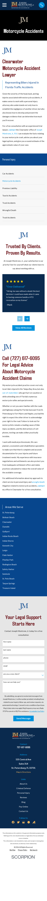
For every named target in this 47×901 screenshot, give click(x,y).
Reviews (23, 797)
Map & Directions (23, 772)
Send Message (23, 718)
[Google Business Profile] (23, 822)
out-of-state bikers (10, 393)
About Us (23, 784)
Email (5, 666)
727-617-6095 (23, 747)
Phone (5, 658)
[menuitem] (23, 173)
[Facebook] (13, 822)
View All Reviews (23, 327)
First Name (7, 642)
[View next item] (27, 318)
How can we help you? (11, 682)
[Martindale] (28, 822)
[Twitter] (18, 822)
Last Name (7, 650)
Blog (23, 802)
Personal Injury (23, 793)
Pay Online (23, 806)
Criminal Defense (23, 788)
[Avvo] (34, 822)
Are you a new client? (11, 674)
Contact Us (23, 811)
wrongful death (38, 482)
